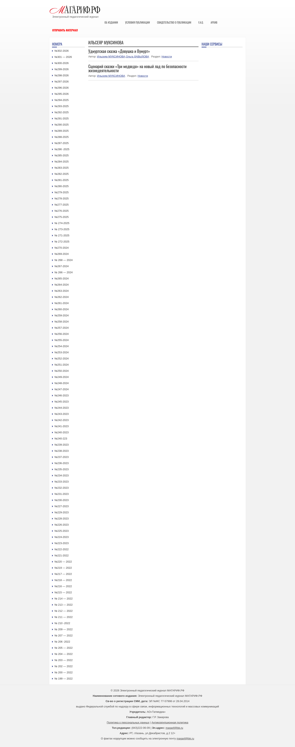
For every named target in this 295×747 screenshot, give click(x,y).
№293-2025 (61, 106)
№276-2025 (61, 210)
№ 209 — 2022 (63, 629)
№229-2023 (61, 512)
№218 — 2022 (63, 580)
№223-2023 (61, 543)
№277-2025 (61, 204)
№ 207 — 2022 (63, 635)
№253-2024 (61, 352)
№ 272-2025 (61, 241)
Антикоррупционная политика (170, 722)
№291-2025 (61, 118)
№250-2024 (61, 370)
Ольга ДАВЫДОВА (137, 56)
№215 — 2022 (63, 592)
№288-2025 (61, 136)
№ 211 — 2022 (63, 617)
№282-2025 (61, 173)
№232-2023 (61, 487)
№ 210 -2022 (62, 623)
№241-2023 (61, 426)
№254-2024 (61, 346)
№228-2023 (61, 518)
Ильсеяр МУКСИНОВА (111, 56)
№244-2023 (61, 407)
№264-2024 (61, 284)
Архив (214, 22)
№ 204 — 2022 (63, 653)
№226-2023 (61, 524)
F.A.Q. (200, 22)
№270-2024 (61, 247)
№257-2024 (61, 327)
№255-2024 (61, 340)
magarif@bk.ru (174, 727)
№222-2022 (61, 549)
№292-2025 (61, 112)
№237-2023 (61, 457)
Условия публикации (137, 22)
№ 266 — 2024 (63, 272)
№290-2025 (61, 124)
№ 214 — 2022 (63, 598)
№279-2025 (61, 192)
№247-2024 (61, 389)
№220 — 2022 (63, 561)
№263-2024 (61, 290)
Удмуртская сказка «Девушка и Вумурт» (119, 51)
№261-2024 (61, 303)
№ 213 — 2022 (63, 604)
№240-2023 (61, 432)
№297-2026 (61, 81)
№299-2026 (61, 69)
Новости (167, 56)
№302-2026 (61, 50)
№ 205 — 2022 (63, 647)
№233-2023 (61, 481)
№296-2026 (61, 87)
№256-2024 (61, 333)
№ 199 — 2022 (63, 678)
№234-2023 (61, 475)
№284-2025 (61, 161)
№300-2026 (61, 63)
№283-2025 (61, 167)
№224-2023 (61, 537)
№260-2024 (61, 309)
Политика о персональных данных (128, 722)
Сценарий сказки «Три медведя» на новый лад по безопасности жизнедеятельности (137, 68)
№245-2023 (61, 401)
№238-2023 (61, 450)
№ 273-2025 (61, 229)
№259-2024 (61, 315)
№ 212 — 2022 (63, 610)
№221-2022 (61, 555)
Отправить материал (65, 30)
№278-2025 (61, 198)
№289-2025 (61, 130)
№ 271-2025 (61, 235)
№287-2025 (61, 143)
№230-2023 (61, 500)
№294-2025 (61, 100)
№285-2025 (61, 155)
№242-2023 (61, 420)
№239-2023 (61, 444)
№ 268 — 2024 (63, 260)
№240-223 (60, 438)
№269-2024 (61, 253)
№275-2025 (61, 216)
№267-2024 (61, 266)
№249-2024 (61, 377)
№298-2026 (61, 75)
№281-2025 (61, 180)
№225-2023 (61, 530)
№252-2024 (61, 358)
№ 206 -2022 (62, 641)
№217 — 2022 (63, 573)
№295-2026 (61, 93)
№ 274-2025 (61, 223)
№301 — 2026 (63, 56)
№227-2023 (61, 506)
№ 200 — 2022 (63, 672)
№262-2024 (61, 297)
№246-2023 (61, 395)
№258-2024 (61, 321)
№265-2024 (61, 278)
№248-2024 (61, 383)
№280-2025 (61, 186)
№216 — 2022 (63, 586)
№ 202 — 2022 (63, 666)
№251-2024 (61, 364)
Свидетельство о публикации (174, 22)
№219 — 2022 (63, 567)
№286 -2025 (61, 149)
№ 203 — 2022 (63, 660)
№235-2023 (61, 469)
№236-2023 (61, 463)
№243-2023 (61, 413)
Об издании (111, 22)
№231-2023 (61, 493)
